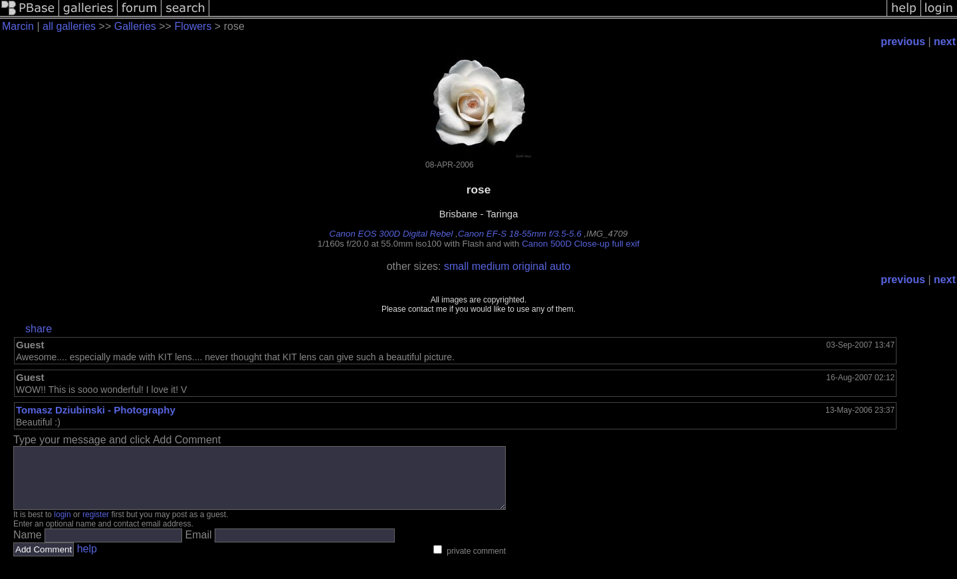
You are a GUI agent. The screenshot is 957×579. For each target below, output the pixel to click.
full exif (625, 244)
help (87, 560)
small (456, 266)
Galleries (135, 26)
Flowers (192, 26)
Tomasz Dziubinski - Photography (95, 409)
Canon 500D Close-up (565, 244)
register (95, 526)
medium (491, 266)
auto (560, 266)
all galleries (69, 26)
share (38, 328)
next (945, 41)
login (62, 526)
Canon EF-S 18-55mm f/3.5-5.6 (520, 234)
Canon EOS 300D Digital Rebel (391, 234)
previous (903, 41)
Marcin (18, 26)
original (529, 266)
